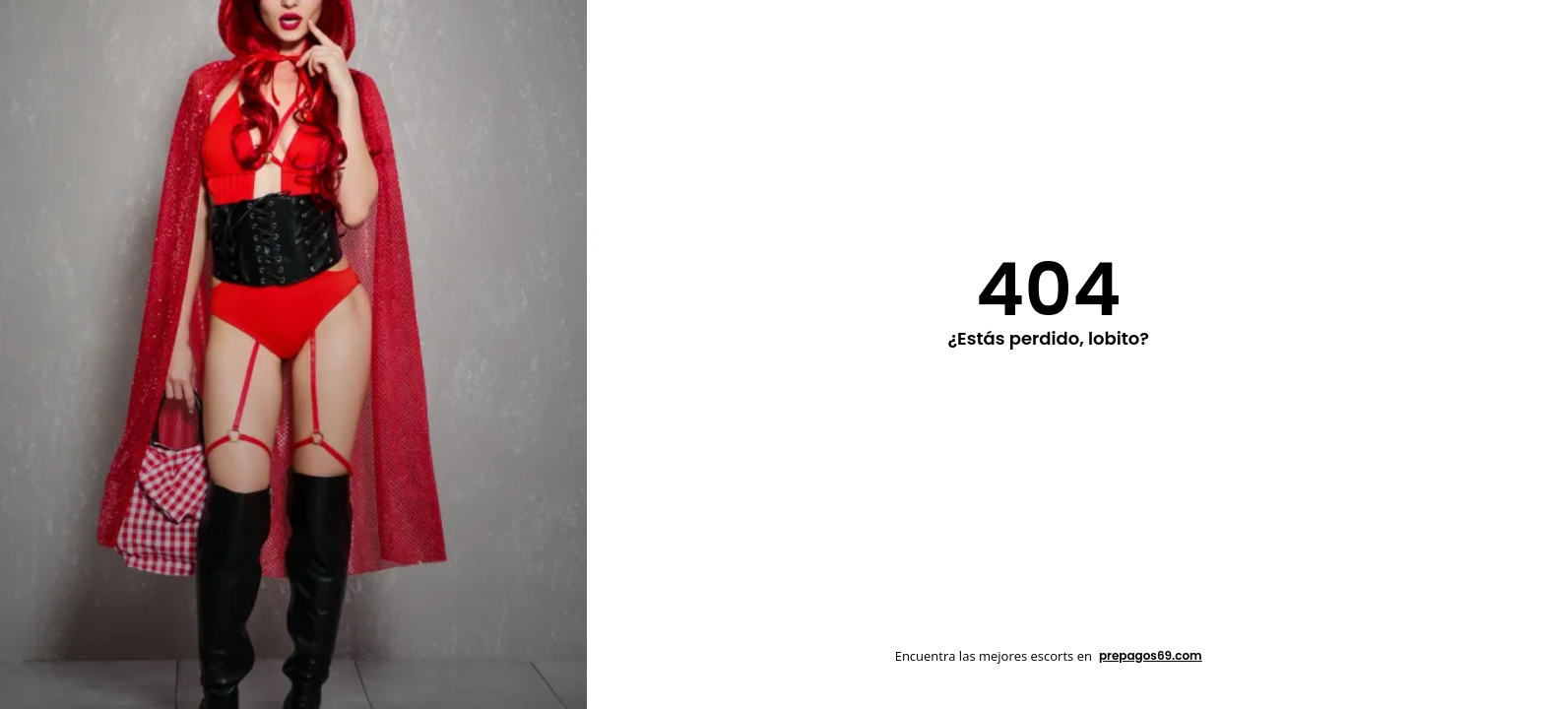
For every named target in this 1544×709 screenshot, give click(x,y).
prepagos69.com (1150, 655)
